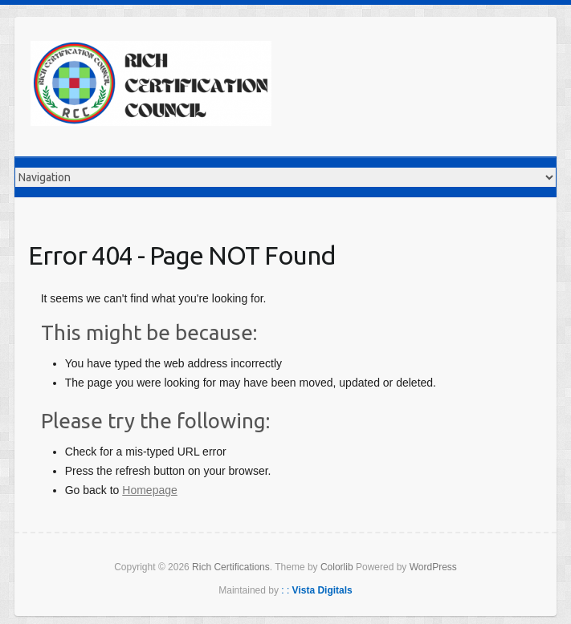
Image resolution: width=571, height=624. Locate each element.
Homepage (149, 490)
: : (317, 590)
